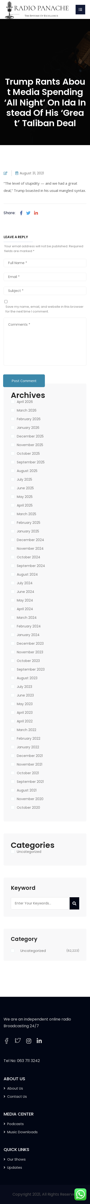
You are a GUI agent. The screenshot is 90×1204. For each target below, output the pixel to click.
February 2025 (28, 522)
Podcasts (15, 1123)
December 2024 (30, 539)
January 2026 (28, 427)
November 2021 (29, 764)
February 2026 (29, 419)
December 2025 (30, 436)
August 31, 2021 (32, 173)
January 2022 (28, 747)
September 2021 (30, 781)
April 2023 (25, 712)
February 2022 (28, 738)
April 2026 (25, 401)
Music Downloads (22, 1132)
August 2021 (26, 790)
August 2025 (27, 470)
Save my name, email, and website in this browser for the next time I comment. (45, 309)
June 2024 (25, 591)
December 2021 (30, 755)
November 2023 (30, 652)
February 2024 (29, 626)
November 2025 (30, 445)
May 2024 (25, 600)
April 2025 (25, 505)
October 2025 (28, 453)
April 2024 (25, 609)
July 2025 (24, 479)
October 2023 (28, 660)
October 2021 (28, 773)
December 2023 (30, 643)
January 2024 (28, 634)
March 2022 (26, 729)
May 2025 (25, 496)
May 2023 (25, 704)
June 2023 (25, 695)
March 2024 (27, 617)
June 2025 (25, 488)
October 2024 (28, 557)
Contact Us (17, 1096)
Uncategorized (29, 851)
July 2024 (25, 583)
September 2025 (31, 462)
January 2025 (28, 531)
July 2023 (24, 686)
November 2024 (30, 548)
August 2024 (27, 574)
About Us (15, 1088)
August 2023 (27, 678)
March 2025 (26, 514)
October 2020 (28, 807)
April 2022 (25, 721)
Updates (14, 1167)
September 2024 (31, 565)
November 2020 (30, 799)
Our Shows (16, 1159)
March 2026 (26, 410)
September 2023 (31, 669)
